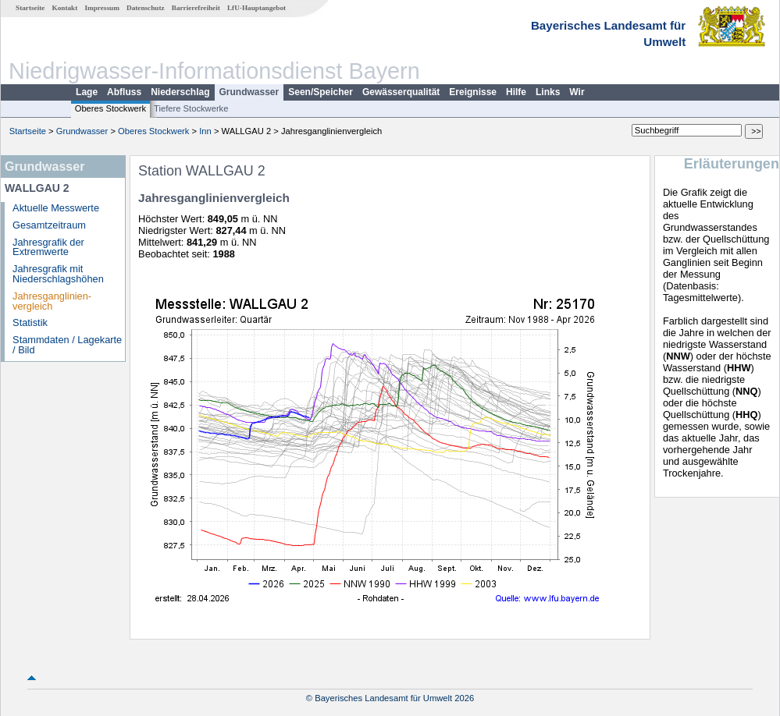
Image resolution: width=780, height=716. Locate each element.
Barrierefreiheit (196, 8)
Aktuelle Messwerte (55, 208)
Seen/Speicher (320, 92)
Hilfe (516, 92)
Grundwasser (249, 92)
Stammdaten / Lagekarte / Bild (67, 345)
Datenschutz (145, 8)
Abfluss (124, 92)
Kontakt (65, 8)
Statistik (30, 322)
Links (548, 92)
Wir (576, 92)
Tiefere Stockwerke (191, 108)
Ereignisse (473, 92)
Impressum (102, 8)
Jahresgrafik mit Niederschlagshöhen (58, 274)
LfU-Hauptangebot (256, 8)
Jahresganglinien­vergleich (51, 301)
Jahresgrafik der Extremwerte (48, 247)
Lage (87, 92)
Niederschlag (180, 92)
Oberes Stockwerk (110, 108)
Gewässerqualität (401, 92)
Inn (205, 131)
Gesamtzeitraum (49, 225)
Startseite (30, 8)
